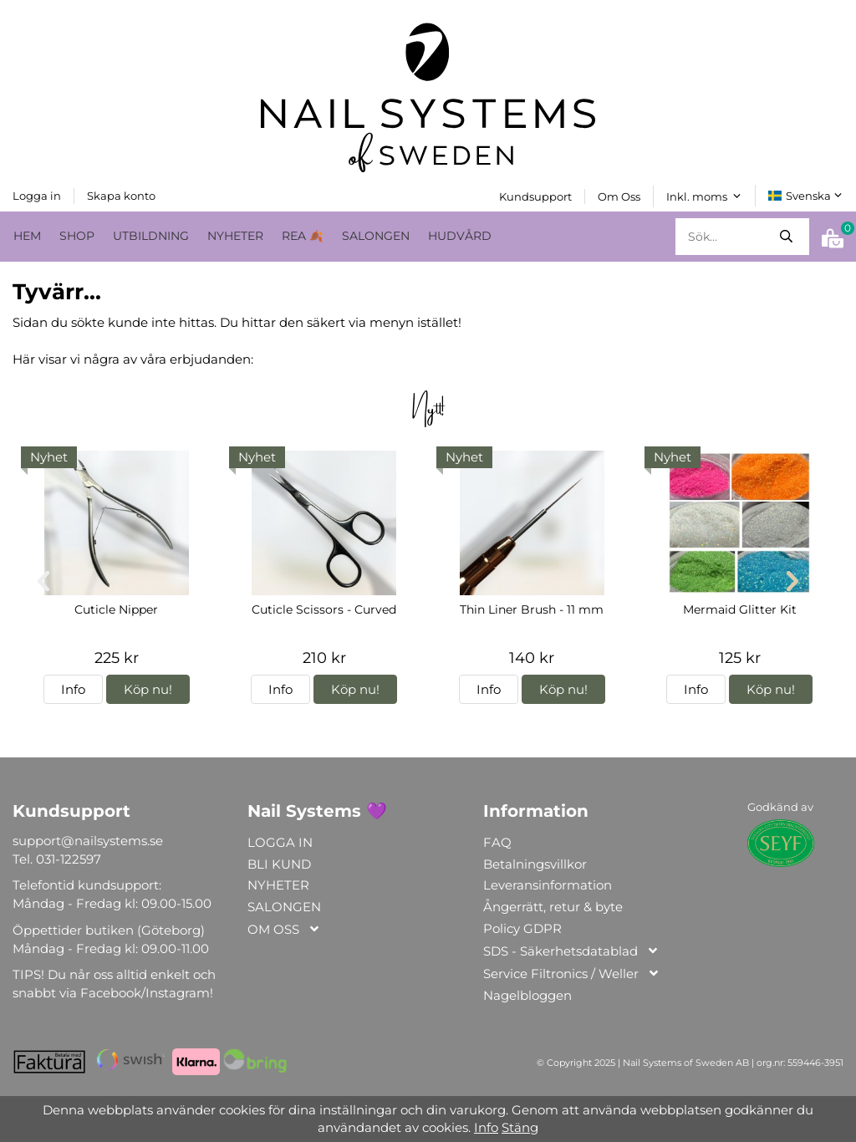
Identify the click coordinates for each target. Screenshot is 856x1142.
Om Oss (619, 195)
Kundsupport (535, 195)
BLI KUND (279, 863)
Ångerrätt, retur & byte (553, 907)
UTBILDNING (151, 235)
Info (73, 689)
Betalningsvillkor (535, 863)
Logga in (37, 194)
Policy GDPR (522, 928)
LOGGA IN (280, 841)
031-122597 (68, 858)
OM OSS (284, 929)
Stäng (520, 1127)
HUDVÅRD (460, 235)
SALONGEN (376, 235)
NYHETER (235, 235)
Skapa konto (121, 194)
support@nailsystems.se (88, 840)
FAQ (497, 841)
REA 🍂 (303, 235)
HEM (27, 235)
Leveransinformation (547, 885)
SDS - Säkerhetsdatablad (571, 951)
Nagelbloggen (527, 994)
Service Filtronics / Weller (571, 973)
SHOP (76, 235)
